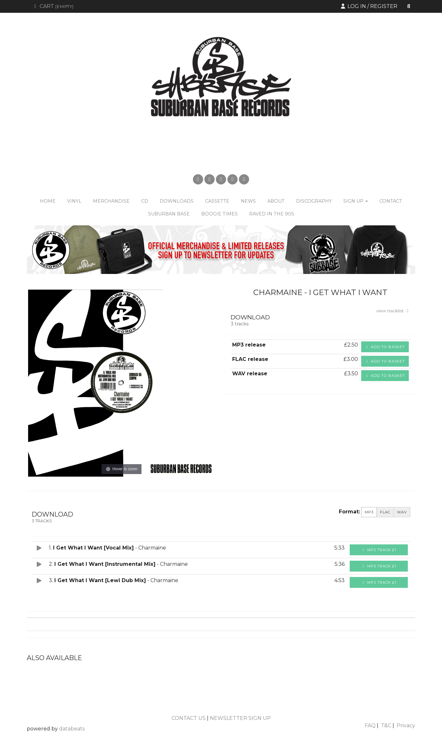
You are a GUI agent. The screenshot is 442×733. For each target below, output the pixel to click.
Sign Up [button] (355, 201)
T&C (386, 725)
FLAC (385, 512)
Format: (349, 512)
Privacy (406, 725)
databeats (72, 729)
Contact (390, 201)
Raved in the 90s (271, 214)
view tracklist (393, 310)
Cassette (217, 201)
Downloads (177, 201)
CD (144, 201)
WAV (402, 512)
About (276, 201)
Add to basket (385, 347)
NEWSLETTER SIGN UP (240, 718)
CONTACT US (188, 718)
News (248, 201)
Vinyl (74, 201)
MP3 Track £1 (379, 550)
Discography (314, 201)
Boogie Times (219, 214)
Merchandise (111, 201)
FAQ (370, 725)
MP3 (369, 512)
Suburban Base (169, 214)
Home (48, 201)
